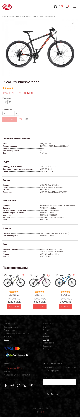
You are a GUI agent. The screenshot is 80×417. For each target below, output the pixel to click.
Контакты (8, 336)
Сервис (46, 349)
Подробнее (8, 378)
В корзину (10, 119)
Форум (6, 340)
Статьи (46, 330)
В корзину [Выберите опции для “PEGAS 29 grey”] (14, 307)
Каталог (46, 336)
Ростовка (6, 98)
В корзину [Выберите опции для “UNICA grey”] (40, 307)
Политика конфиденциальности (16, 333)
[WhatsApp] (18, 385)
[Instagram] (12, 385)
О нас (45, 327)
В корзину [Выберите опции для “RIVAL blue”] (66, 307)
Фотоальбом (47, 346)
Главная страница (8, 16)
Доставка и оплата (11, 327)
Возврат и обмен (10, 330)
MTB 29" (35, 16)
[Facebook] (5, 385)
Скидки (46, 340)
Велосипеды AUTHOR (24, 16)
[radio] (5, 102)
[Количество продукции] (10, 113)
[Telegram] (31, 385)
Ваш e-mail (59, 380)
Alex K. (42, 412)
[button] (20, 119)
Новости (46, 333)
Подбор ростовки (49, 343)
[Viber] (24, 385)
